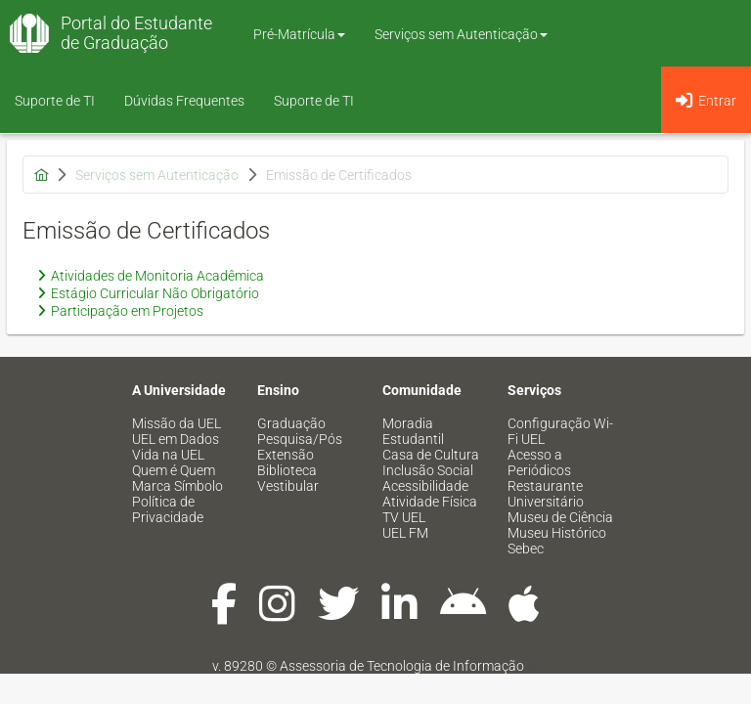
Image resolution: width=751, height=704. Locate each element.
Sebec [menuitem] (526, 548)
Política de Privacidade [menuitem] (167, 509)
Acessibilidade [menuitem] (425, 486)
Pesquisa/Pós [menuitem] (299, 439)
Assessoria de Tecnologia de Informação (402, 666)
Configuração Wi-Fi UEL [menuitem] (560, 431)
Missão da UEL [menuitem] (176, 423)
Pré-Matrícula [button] (299, 34)
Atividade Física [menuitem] (429, 501)
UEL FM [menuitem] (405, 533)
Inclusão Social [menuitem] (427, 470)
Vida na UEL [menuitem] (168, 454)
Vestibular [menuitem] (288, 486)
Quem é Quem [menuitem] (173, 470)
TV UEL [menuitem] (403, 517)
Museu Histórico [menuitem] (557, 533)
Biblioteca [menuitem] (287, 470)
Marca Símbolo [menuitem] (177, 486)
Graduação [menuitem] (291, 423)
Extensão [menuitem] (285, 454)
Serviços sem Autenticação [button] (461, 34)
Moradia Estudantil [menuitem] (413, 431)
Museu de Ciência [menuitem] (560, 517)
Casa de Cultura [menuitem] (430, 454)
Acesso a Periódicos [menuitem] (539, 462)
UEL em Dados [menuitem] (175, 439)
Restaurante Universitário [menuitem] (546, 493)
